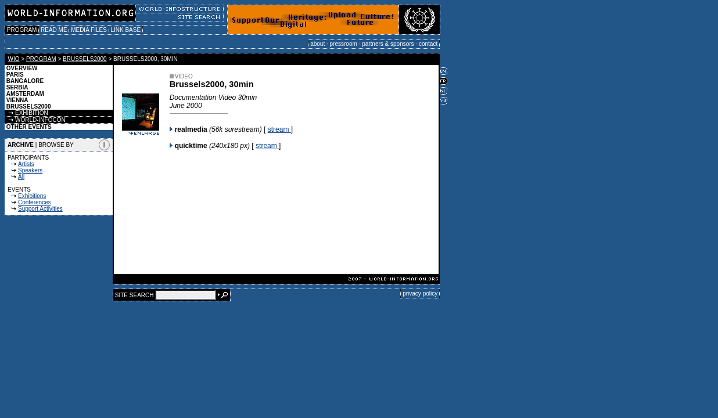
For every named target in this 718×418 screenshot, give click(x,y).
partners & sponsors (388, 44)
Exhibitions (32, 196)
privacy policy (420, 293)
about (317, 44)
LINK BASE (125, 30)
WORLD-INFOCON (35, 120)
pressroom (343, 44)
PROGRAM (21, 30)
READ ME (54, 30)
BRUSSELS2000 (85, 59)
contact (428, 44)
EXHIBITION (26, 113)
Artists (26, 164)
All (21, 177)
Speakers (30, 170)
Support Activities (40, 209)
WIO (14, 59)
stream (279, 129)
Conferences (34, 202)
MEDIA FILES (88, 30)
